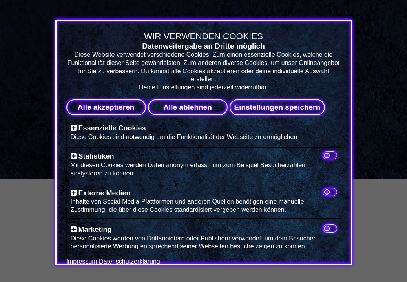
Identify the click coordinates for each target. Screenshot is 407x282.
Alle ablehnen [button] (187, 107)
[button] (74, 128)
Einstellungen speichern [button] (277, 107)
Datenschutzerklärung (129, 261)
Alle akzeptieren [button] (106, 107)
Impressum (81, 261)
